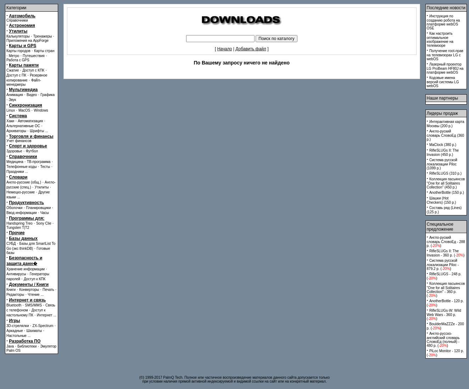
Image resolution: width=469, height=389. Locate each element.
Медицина (14, 162)
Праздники (15, 172)
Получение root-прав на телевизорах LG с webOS (445, 55)
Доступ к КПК (34, 279)
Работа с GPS (17, 60)
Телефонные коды (21, 167)
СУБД (11, 244)
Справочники (17, 20)
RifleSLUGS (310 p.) (445, 173)
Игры (14, 320)
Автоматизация (30, 121)
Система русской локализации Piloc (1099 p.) (442, 164)
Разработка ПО (24, 341)
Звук (12, 100)
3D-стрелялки (17, 326)
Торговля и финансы (31, 136)
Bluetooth (13, 305)
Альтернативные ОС (23, 126)
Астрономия (22, 25)
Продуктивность (26, 202)
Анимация (14, 95)
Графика (47, 95)
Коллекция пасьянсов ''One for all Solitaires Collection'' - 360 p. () (446, 290)
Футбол (32, 151)
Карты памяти (24, 65)
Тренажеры (42, 36)
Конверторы (29, 290)
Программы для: (26, 218)
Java (10, 346)
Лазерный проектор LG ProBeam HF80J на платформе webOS (445, 68)
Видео (32, 95)
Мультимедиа (23, 89)
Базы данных (23, 238)
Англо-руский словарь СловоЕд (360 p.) (445, 135)
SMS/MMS (33, 305)
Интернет (44, 315)
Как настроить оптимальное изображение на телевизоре (440, 39)
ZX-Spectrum (43, 326)
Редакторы (15, 295)
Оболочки (14, 208)
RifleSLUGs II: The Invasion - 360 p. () (446, 253)
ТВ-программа (39, 162)
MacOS (24, 110)
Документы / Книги (29, 284)
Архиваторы (16, 131)
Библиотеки (27, 346)
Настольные (16, 336)
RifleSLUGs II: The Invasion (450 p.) (443, 152)
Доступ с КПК (33, 70)
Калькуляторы (18, 36)
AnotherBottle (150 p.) (446, 192)
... (46, 131)
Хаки (10, 121)
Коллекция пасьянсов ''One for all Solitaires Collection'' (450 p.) (446, 183)
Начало (224, 48)
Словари (18, 177)
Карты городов (18, 51)
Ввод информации (21, 213)
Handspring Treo (19, 223)
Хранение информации (25, 269)
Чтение (33, 295)
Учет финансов (19, 141)
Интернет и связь (27, 300)
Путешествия (34, 56)
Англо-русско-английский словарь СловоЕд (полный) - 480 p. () (443, 340)
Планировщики (38, 208)
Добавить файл (250, 48)
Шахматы (34, 331)
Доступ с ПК (16, 75)
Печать (48, 290)
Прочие (16, 232)
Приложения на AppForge (27, 41)
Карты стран (44, 51)
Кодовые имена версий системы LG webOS (443, 82)
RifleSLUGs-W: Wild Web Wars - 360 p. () (444, 315)
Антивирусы (16, 274)
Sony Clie (43, 223)
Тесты (45, 167)
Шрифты (37, 131)
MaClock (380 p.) (442, 145)
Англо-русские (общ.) (23, 182)
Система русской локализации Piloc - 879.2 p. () (443, 265)
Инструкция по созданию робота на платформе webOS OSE (443, 22)
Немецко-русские (20, 192)
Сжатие (12, 70)
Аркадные (14, 331)
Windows (41, 110)
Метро (14, 56)
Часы (44, 213)
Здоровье (14, 151)
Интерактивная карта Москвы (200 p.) (445, 124)
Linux (10, 110)
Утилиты (18, 31)
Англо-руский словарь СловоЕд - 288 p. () (446, 242)
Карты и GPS (22, 45)
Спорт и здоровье (28, 145)
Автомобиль (22, 15)
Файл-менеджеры (23, 82)
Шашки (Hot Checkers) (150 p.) (441, 200)
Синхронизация (25, 105)
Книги (11, 290)
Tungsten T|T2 (17, 228)
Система (18, 115)
